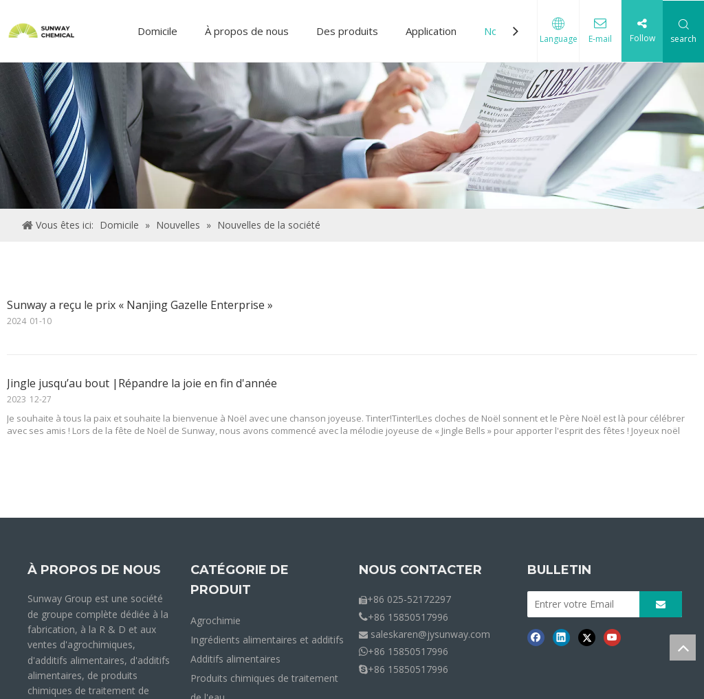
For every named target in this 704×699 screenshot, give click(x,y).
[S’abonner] (660, 604)
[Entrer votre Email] (579, 604)
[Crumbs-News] (352, 135)
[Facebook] (535, 637)
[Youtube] (612, 637)
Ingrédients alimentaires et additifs (267, 639)
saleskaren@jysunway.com (430, 634)
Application (431, 31)
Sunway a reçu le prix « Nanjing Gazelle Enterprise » (140, 304)
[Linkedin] (561, 637)
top (683, 647)
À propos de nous (247, 31)
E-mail (600, 39)
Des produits (347, 31)
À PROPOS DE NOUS (94, 569)
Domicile (157, 31)
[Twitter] (586, 637)
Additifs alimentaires (235, 658)
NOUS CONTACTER (420, 569)
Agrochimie (215, 620)
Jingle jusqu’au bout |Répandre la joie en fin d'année (142, 383)
